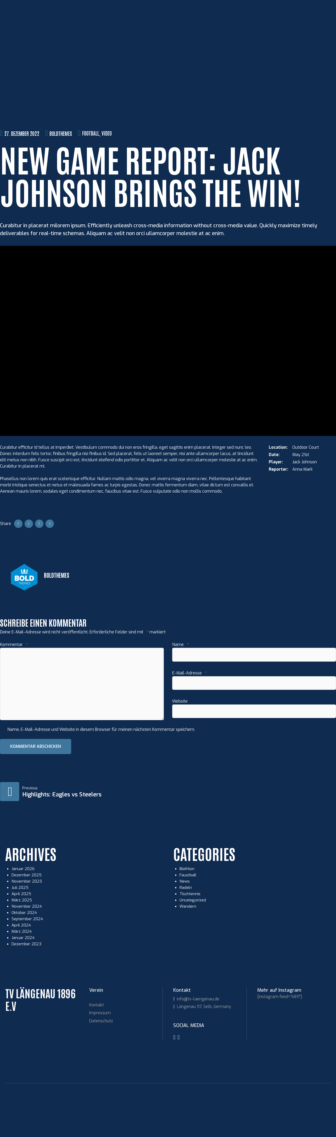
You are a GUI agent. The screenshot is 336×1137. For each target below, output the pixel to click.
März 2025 (22, 944)
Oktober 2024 (25, 956)
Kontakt (96, 1049)
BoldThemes (60, 174)
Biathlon (187, 913)
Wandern (188, 950)
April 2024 (22, 969)
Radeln (186, 931)
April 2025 (22, 938)
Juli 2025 (20, 931)
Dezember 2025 (27, 919)
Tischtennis (190, 938)
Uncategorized (193, 944)
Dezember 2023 (27, 988)
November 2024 (27, 950)
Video (107, 174)
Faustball (189, 919)
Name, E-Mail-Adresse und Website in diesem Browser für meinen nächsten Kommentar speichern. (101, 773)
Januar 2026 (24, 913)
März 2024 (22, 975)
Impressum (100, 1057)
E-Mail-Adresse (189, 715)
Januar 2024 (23, 981)
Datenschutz (101, 1065)
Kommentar (14, 686)
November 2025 (27, 925)
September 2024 (28, 963)
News (185, 925)
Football (90, 174)
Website (180, 744)
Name (180, 686)
